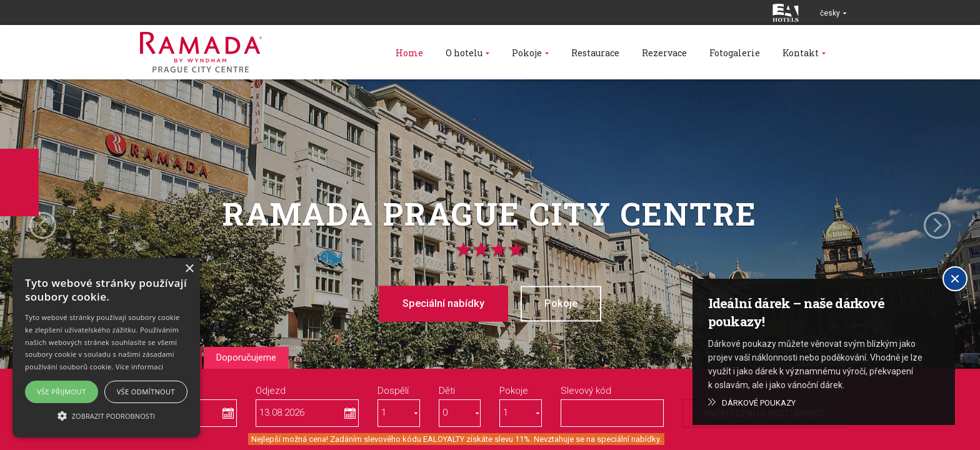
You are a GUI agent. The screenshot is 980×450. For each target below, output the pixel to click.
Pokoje (565, 303)
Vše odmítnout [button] (146, 391)
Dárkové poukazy (759, 403)
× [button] (189, 269)
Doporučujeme (246, 357)
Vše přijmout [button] (61, 391)
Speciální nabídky (439, 303)
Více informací (140, 366)
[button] (106, 415)
